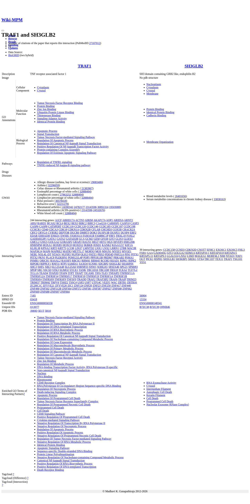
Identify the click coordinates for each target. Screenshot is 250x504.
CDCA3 (53, 229)
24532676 (98, 210)
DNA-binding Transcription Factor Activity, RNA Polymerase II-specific (77, 367)
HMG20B (129, 242)
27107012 (94, 43)
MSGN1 (106, 251)
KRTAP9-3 (160, 256)
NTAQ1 (56, 254)
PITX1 (135, 254)
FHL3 (241, 249)
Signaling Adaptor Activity (52, 118)
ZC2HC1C (36, 285)
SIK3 (48, 266)
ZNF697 (55, 291)
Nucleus (41, 373)
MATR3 (67, 251)
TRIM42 (45, 282)
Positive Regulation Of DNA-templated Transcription (66, 466)
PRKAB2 (119, 257)
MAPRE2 (56, 251)
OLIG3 (84, 254)
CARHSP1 (113, 223)
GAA (150, 252)
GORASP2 (66, 242)
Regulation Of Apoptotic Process (55, 140)
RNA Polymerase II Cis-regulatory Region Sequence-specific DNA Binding (79, 385)
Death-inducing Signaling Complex (56, 392)
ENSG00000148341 (151, 303)
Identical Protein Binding (51, 121)
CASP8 (43, 226)
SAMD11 (72, 263)
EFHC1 (211, 249)
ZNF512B (55, 288)
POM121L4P (75, 257)
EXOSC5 (232, 249)
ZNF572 (76, 288)
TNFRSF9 (60, 279)
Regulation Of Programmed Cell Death (58, 398)
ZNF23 (97, 285)
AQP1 (109, 220)
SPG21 (124, 266)
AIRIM (89, 220)
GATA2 (61, 238)
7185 (33, 295)
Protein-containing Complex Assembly (58, 149)
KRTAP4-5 (230, 252)
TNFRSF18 (79, 276)
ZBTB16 (132, 282)
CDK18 (63, 229)
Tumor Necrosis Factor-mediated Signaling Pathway (66, 137)
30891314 (102, 207)
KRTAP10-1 (202, 252)
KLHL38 (35, 248)
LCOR (70, 248)
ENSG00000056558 (41, 303)
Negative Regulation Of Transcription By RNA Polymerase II (71, 423)
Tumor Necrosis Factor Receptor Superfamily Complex (67, 401)
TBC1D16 (92, 270)
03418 (33, 299)
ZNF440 (126, 285)
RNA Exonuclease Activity (161, 382)
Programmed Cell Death (50, 407)
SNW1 (92, 266)
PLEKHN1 (61, 257)
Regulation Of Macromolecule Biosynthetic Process (66, 345)
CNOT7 (201, 249)
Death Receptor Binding (50, 469)
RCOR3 (105, 260)
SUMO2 (64, 270)
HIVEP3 (118, 242)
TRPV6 (55, 282)
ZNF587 (97, 288)
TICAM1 (89, 273)
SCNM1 (92, 263)
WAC (114, 282)
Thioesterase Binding (49, 115)
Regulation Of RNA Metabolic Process (58, 332)
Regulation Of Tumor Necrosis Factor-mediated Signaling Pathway (74, 438)
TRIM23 (131, 279)
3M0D (33, 310)
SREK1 (192, 259)
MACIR (131, 248)
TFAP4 (63, 273)
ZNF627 (107, 288)
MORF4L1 (213, 256)
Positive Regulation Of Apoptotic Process (60, 432)
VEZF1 (106, 282)
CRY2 (33, 232)
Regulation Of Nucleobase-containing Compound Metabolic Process (75, 339)
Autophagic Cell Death (159, 392)
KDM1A (190, 252)
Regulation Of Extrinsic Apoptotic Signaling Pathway (66, 152)
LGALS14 (173, 256)
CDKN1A (73, 229)
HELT (95, 242)
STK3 (55, 270)
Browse (12, 38)
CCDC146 (92, 226)
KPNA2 (45, 248)
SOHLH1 (102, 266)
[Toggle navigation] (2, 30)
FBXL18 (121, 235)
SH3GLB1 (169, 259)
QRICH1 (45, 260)
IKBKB (88, 245)
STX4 (200, 259)
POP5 (86, 257)
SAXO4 (83, 263)
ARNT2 (128, 220)
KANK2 (106, 245)
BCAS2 (51, 223)
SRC (39, 270)
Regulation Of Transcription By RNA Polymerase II (66, 323)
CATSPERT (54, 226)
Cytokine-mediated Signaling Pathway (58, 420)
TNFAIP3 (113, 273)
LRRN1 (114, 248)
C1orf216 (101, 223)
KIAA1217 (118, 245)
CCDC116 (68, 226)
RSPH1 (158, 259)
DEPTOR (64, 232)
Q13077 (34, 307)
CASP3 (134, 223)
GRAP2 (77, 242)
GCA (82, 238)
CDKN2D (191, 249)
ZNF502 (45, 288)
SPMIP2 (133, 266)
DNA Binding (44, 376)
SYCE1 (74, 270)
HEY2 (102, 242)
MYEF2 (116, 251)
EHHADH (44, 235)
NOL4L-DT (44, 254)
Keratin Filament (155, 395)
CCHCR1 (35, 229)
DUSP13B (104, 232)
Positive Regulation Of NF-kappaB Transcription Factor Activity (73, 146)
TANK (82, 270)
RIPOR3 (35, 263)
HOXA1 (47, 245)
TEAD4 (43, 273)
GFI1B (104, 238)
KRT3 (54, 248)
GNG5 (44, 242)
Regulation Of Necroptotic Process (56, 388)
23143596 (91, 207)
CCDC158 (169, 249)
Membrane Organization (160, 141)
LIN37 (78, 248)
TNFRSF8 (48, 279)
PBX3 (100, 254)
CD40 (45, 229)
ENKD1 (55, 235)
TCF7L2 (132, 270)
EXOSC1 (221, 249)
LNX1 (98, 248)
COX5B (117, 229)
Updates (13, 48)
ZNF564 (66, 288)
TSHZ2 (64, 282)
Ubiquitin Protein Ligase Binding (55, 112)
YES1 (143, 262)
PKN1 (41, 257)
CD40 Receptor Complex (51, 382)
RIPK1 (124, 260)
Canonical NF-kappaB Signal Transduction (61, 460)
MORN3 (90, 251)
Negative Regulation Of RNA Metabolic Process (64, 441)
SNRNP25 (82, 266)
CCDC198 (129, 226)
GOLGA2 (53, 242)
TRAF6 (113, 279)
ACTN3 (79, 220)
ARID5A (119, 220)
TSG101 (237, 259)
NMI (222, 256)
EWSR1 (64, 235)
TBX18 (114, 270)
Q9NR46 (165, 307)
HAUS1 (86, 242)
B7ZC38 (144, 307)
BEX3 (74, 223)
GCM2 (89, 238)
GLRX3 (128, 238)
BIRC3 (91, 223)
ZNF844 (65, 291)
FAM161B (88, 235)
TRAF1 (84, 66)
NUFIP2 (66, 254)
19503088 (114, 207)
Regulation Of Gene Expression (54, 342)
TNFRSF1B (120, 276)
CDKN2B (85, 229)
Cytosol (41, 90)
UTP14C (96, 282)
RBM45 (95, 260)
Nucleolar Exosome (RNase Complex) (167, 404)
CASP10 (125, 223)
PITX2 (34, 257)
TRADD (81, 279)
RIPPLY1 (45, 263)
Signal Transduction (48, 134)
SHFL (41, 266)
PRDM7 (108, 257)
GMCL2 (35, 242)
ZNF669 (35, 291)
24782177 (79, 207)
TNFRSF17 (65, 276)
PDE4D (109, 254)
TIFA (98, 273)
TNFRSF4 (36, 279)
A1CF (58, 220)
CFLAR (95, 229)
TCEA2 (123, 270)
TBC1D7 (209, 259)
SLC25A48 (57, 266)
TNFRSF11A (127, 273)
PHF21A (119, 254)
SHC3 (33, 266)
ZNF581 (87, 288)
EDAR (34, 235)
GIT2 (112, 238)
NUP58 (75, 254)
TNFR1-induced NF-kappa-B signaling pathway (64, 165)
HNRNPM (36, 245)
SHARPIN (127, 263)
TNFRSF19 (92, 276)
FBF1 (112, 235)
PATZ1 (93, 254)
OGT (142, 259)
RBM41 (85, 260)
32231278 (62, 203)
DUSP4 (125, 232)
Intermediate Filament (158, 388)
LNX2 (106, 248)
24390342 (67, 207)
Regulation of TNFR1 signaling (54, 162)
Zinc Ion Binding (46, 109)
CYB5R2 (53, 232)
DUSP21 (115, 232)
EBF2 (133, 232)
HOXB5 (57, 245)
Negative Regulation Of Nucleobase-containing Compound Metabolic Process (80, 457)
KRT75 (62, 248)
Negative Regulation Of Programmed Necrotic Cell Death (69, 435)
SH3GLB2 (194, 66)
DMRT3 (84, 232)
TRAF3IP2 (102, 279)
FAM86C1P (101, 235)
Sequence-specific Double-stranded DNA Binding (64, 451)
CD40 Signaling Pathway (51, 413)
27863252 (65, 194)
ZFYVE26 (61, 285)
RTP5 (63, 263)
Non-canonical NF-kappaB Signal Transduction (63, 370)
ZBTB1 (122, 282)
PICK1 (149, 259)
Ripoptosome (44, 379)
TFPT (71, 273)
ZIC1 (70, 285)
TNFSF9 (71, 279)
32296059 (53, 185)
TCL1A (34, 273)
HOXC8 (67, 245)
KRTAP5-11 (146, 256)
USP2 (80, 282)
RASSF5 (66, 260)
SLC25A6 (70, 266)
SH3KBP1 (181, 259)
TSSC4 (73, 282)
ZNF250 (106, 285)
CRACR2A (128, 229)
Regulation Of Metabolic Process (55, 364)
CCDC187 (117, 226)
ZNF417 (116, 285)
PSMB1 (34, 260)
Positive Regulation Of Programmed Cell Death (63, 416)
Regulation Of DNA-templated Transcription (62, 326)
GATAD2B (72, 238)
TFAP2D (54, 273)
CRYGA (42, 232)
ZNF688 (45, 291)
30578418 (60, 200)
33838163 (219, 199)
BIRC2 (83, 223)
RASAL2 (55, 260)
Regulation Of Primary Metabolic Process (60, 348)
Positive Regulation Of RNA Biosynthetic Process (64, 463)
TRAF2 (91, 279)
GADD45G (159, 252)
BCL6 (59, 223)
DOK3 (93, 232)
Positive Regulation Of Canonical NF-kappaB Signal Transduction (74, 336)
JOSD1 (97, 245)
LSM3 (190, 256)
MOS (98, 251)
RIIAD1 (114, 260)
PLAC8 (50, 257)
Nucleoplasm (153, 84)
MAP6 (46, 251)
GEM (97, 238)
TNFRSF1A (106, 276)
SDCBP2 (103, 263)
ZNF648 (117, 288)
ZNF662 (127, 288)
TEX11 (219, 259)
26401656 (180, 196)
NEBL (33, 254)
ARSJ (33, 223)
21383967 (86, 188)
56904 (143, 295)
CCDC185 (105, 226)
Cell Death (43, 410)
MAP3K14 (36, 251)
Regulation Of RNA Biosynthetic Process (60, 329)
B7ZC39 (154, 307)
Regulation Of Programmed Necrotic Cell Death (64, 404)
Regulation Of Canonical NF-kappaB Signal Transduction (69, 143)
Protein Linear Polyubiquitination (55, 454)
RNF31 (56, 263)
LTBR (123, 248)
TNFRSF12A (37, 276)
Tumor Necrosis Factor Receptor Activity (60, 357)
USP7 (88, 282)
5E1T (41, 310)
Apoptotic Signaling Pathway (53, 448)
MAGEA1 (200, 256)
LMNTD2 (88, 248)
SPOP (33, 270)
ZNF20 (88, 285)
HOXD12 (77, 245)
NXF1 (238, 256)
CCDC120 (80, 226)
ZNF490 (35, 288)
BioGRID (13, 55)
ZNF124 (78, 285)
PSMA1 (129, 257)
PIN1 (127, 254)
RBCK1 (76, 260)
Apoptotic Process (47, 131)
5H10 (48, 310)
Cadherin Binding (156, 115)
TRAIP (122, 279)
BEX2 (67, 223)
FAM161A (76, 235)
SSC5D (47, 270)
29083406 (96, 182)
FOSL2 (130, 235)
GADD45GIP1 (38, 238)
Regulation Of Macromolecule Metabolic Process (64, 351)
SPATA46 (113, 266)
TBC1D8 (104, 270)
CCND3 (179, 249)
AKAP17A (99, 220)
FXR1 (143, 252)
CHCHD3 (106, 229)
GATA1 (51, 238)
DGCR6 (74, 232)
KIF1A (129, 245)
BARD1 (41, 223)
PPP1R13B (96, 257)
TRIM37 (35, 282)
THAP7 (79, 273)
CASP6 (34, 226)
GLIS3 (119, 238)
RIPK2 (132, 260)
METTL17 (78, 251)
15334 (143, 299)
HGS (110, 242)
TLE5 (104, 273)
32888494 (85, 191)
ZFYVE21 (49, 285)
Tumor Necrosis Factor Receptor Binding (60, 102)
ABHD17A (68, 220)
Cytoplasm (43, 87)
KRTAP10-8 (217, 252)
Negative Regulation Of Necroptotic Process (61, 426)
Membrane (152, 93)
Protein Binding (46, 106)
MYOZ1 (126, 251)
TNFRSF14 (52, 276)
